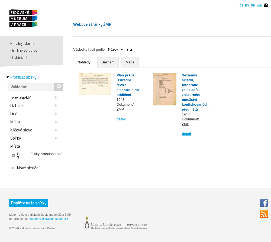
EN (247, 5)
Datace (33, 105)
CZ (242, 5)
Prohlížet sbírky (23, 77)
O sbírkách (19, 57)
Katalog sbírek (22, 43)
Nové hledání (25, 168)
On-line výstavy (23, 50)
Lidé (33, 113)
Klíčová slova (33, 130)
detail (121, 119)
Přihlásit (256, 5)
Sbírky (33, 138)
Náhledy (84, 62)
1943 (120, 100)
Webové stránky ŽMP (92, 24)
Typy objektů (33, 97)
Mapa (129, 62)
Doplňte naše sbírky (28, 203)
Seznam (108, 62)
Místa (33, 122)
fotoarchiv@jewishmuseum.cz (48, 218)
